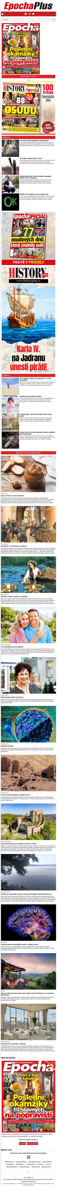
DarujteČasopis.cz (24, 1167)
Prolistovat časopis (28, 76)
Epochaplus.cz (10, 1164)
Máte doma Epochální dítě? (28, 1181)
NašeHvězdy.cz (9, 1161)
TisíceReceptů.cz (31, 1164)
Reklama (9, 1179)
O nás (4, 1179)
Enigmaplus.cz (20, 1164)
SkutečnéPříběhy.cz (21, 1161)
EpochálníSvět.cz (47, 1161)
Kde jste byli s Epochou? (46, 1179)
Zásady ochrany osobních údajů (31, 1179)
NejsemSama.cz (46, 1167)
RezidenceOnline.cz (12, 1167)
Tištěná (22, 1143)
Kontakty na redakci (17, 1179)
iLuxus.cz (48, 1164)
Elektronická (32, 1143)
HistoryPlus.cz (36, 1167)
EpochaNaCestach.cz (34, 1161)
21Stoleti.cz (40, 1164)
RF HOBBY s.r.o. (29, 1177)
